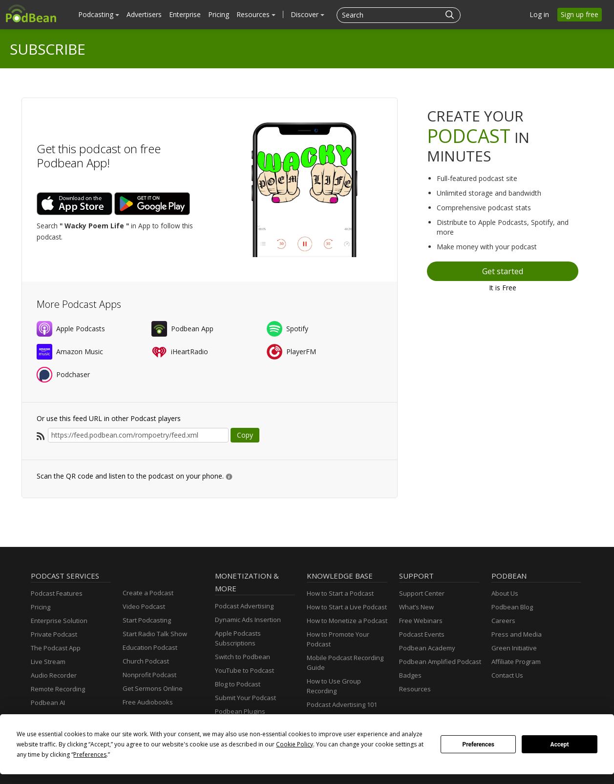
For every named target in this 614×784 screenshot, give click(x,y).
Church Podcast (146, 661)
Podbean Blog (512, 607)
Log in (539, 14)
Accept (559, 744)
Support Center (422, 593)
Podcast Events (422, 634)
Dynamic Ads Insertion (248, 619)
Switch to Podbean (242, 656)
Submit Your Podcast (245, 697)
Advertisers (144, 14)
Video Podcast (144, 606)
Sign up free (579, 14)
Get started (502, 271)
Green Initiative (514, 647)
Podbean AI (48, 702)
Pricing (218, 14)
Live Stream (48, 661)
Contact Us (507, 675)
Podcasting (98, 14)
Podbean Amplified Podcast (440, 661)
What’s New (416, 607)
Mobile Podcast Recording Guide (345, 662)
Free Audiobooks (148, 702)
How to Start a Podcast (340, 593)
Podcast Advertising (244, 606)
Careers (503, 620)
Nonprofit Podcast (149, 674)
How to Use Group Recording (334, 686)
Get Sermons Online (153, 688)
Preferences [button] (89, 754)
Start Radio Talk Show (155, 633)
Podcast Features (57, 593)
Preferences (478, 744)
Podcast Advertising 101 (342, 704)
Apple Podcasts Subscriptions (238, 638)
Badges (410, 675)
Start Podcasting (147, 620)
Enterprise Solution (59, 620)
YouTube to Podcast (244, 670)
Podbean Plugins (240, 711)
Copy (245, 435)
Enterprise (185, 14)
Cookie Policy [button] (294, 744)
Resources (255, 14)
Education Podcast (150, 647)
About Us (504, 593)
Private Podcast (54, 634)
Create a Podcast (148, 592)
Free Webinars (421, 620)
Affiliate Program (516, 661)
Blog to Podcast (237, 684)
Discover (307, 14)
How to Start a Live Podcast (347, 607)
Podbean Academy (427, 647)
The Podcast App (56, 647)
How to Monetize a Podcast (347, 620)
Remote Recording (58, 688)
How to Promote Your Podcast (338, 639)
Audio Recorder (54, 675)
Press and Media (516, 634)
